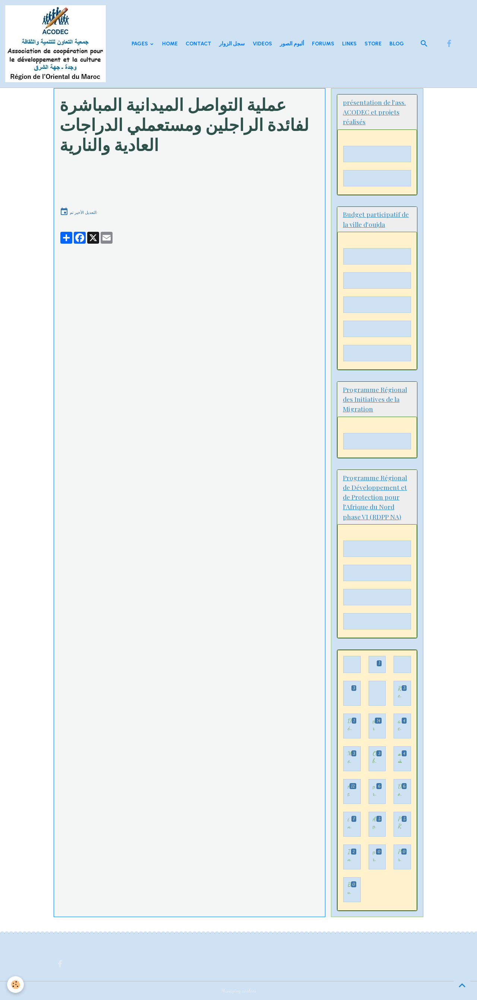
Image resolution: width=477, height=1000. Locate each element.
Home (170, 44)
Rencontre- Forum (400, 692)
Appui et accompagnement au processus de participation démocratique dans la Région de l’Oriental (349, 790)
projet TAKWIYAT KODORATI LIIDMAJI (374, 790)
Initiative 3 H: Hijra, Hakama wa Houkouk (349, 855)
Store (373, 44)
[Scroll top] (462, 985)
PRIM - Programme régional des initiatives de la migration (400, 823)
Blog (396, 44)
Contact (198, 44)
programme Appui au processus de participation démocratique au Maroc (374, 724)
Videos (262, 44)
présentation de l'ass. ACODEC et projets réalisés (374, 855)
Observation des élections (374, 757)
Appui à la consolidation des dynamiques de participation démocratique (374, 823)
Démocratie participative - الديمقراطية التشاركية (350, 724)
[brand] (56, 43)
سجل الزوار (232, 44)
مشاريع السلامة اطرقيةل (400, 757)
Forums (323, 44)
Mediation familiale (349, 757)
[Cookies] (15, 984)
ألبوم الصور (292, 44)
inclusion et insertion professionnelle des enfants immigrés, (349, 823)
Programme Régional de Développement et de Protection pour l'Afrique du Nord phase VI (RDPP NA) (399, 855)
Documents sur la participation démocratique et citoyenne (400, 790)
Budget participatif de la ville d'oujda (349, 888)
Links (349, 44)
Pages (140, 44)
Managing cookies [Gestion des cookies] (238, 990)
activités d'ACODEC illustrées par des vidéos (400, 724)
